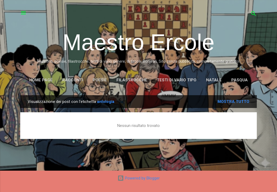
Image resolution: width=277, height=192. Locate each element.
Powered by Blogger (138, 178)
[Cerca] (253, 14)
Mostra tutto (233, 101)
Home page (41, 80)
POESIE (100, 80)
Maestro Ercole (138, 42)
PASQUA (239, 80)
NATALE (214, 80)
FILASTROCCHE (131, 80)
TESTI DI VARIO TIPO (176, 80)
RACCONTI (72, 80)
